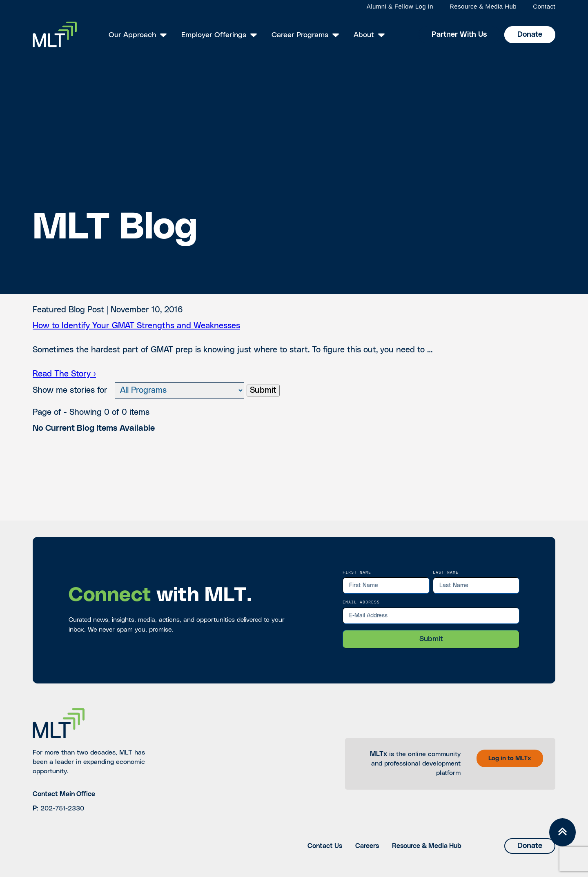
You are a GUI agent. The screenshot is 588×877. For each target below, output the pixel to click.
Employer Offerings (213, 35)
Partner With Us (459, 34)
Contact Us (324, 846)
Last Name (446, 572)
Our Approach (132, 35)
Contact (544, 6)
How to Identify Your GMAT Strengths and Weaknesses (136, 326)
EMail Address (361, 602)
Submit (263, 390)
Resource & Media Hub (483, 6)
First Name (357, 572)
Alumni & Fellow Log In (400, 6)
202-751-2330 (62, 808)
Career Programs (300, 35)
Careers (367, 846)
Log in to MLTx (509, 758)
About (364, 35)
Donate (529, 34)
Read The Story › (64, 374)
